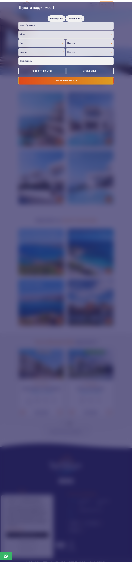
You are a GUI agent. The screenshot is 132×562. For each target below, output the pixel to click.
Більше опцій (90, 71)
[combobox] (66, 26)
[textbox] (66, 25)
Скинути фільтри (42, 71)
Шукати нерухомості (66, 7)
